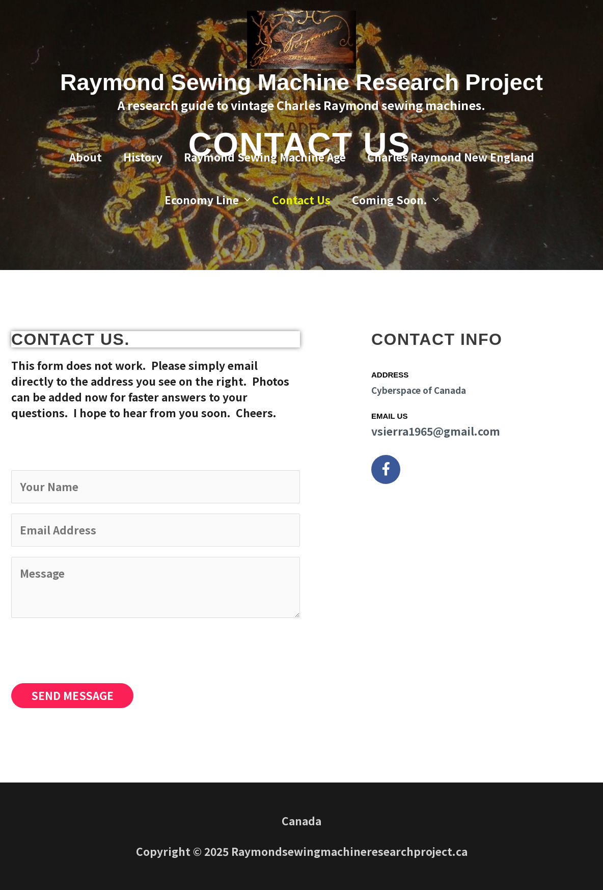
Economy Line (202, 199)
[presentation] (88, 648)
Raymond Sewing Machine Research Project (301, 82)
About (85, 157)
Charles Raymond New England (450, 157)
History (142, 157)
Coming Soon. (389, 199)
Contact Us (301, 199)
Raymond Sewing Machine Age (265, 157)
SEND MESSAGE (72, 695)
